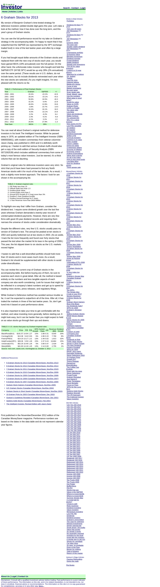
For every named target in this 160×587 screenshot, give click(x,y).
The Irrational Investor (75, 397)
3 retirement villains (74, 148)
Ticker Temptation (73, 381)
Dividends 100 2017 (74, 458)
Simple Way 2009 (73, 245)
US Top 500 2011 (73, 446)
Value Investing (73, 399)
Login (83, 8)
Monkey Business (73, 296)
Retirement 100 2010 (75, 472)
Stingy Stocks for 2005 (75, 320)
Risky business (72, 506)
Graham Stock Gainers (76, 302)
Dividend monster (73, 59)
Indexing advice (73, 82)
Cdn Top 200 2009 (74, 423)
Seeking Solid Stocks (75, 391)
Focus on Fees (72, 385)
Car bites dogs (72, 543)
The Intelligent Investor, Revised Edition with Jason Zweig (28, 404)
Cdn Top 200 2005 (74, 431)
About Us (5, 576)
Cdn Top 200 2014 (74, 413)
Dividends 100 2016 (74, 460)
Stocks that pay (73, 490)
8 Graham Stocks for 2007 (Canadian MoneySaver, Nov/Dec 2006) (32, 382)
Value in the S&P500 (75, 492)
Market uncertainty (74, 88)
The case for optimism (75, 522)
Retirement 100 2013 (75, 466)
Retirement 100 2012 (75, 468)
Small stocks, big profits (76, 528)
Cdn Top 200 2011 (74, 419)
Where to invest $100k (75, 494)
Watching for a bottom (75, 74)
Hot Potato (71, 484)
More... (41, 586)
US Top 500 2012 (73, 444)
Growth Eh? (71, 359)
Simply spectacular (74, 526)
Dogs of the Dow (73, 547)
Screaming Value (73, 55)
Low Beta (70, 112)
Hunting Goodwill (73, 347)
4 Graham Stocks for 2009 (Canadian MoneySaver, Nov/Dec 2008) (32, 375)
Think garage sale (74, 167)
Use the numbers (73, 96)
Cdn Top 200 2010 (74, 421)
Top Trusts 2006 (73, 480)
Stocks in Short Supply (75, 343)
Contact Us (23, 576)
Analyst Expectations (75, 154)
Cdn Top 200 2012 (74, 417)
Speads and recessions (76, 64)
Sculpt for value (73, 102)
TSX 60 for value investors (73, 67)
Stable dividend (73, 62)
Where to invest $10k (75, 496)
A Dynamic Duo (73, 334)
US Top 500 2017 (73, 435)
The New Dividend (74, 345)
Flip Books (70, 565)
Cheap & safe (72, 504)
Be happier (71, 130)
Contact (75, 8)
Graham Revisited (74, 377)
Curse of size (72, 86)
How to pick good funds (76, 159)
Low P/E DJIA (72, 80)
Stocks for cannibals (74, 541)
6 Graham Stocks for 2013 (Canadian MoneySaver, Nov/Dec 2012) (32, 363)
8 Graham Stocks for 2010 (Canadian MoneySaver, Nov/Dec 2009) (32, 372)
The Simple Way (73, 292)
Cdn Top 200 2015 (74, 411)
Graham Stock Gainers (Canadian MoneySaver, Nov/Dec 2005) (31, 385)
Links (20, 12)
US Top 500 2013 (73, 442)
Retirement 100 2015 (75, 462)
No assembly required (75, 533)
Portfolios (70, 21)
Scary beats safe (73, 92)
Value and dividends (74, 114)
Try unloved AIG (73, 118)
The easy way (72, 45)
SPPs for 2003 (72, 349)
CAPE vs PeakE (73, 108)
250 (68, 31)
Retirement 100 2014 (75, 464)
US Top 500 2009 (73, 450)
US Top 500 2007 (73, 454)
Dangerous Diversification (71, 364)
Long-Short (71, 132)
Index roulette (72, 142)
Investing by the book (75, 535)
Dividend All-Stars (74, 25)
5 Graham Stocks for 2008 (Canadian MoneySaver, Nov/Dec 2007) (32, 379)
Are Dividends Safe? (75, 306)
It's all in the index (74, 157)
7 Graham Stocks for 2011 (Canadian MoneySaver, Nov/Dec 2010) (32, 369)
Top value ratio (72, 110)
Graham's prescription (75, 520)
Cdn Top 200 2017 (74, 407)
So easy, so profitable (75, 545)
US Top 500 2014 (73, 440)
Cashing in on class (74, 140)
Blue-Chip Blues (73, 304)
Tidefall (69, 78)
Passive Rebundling (74, 559)
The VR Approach (73, 395)
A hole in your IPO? (74, 294)
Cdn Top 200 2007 (74, 427)
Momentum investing (75, 512)
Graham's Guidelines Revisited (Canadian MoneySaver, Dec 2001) (32, 398)
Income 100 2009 (73, 474)
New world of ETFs (74, 124)
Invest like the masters (75, 537)
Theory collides (72, 144)
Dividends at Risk (73, 340)
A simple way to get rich (76, 539)
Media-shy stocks (73, 84)
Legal (13, 576)
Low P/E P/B (72, 514)
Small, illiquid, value (74, 94)
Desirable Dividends (74, 353)
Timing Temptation (74, 247)
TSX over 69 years (74, 29)
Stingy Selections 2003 (76, 355)
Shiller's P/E (71, 136)
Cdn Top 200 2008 (74, 425)
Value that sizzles (73, 530)
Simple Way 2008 (73, 256)
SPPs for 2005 (72, 308)
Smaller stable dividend (76, 47)
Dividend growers (73, 518)
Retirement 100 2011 (75, 470)
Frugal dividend (73, 60)
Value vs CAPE (73, 104)
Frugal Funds (72, 375)
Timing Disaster (73, 361)
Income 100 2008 (73, 476)
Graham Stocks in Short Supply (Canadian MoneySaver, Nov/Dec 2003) (34, 391)
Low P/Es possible (74, 126)
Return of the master (75, 553)
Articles (12, 12)
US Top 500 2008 (73, 452)
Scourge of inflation (74, 150)
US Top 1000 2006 (74, 456)
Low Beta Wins (72, 161)
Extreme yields (72, 43)
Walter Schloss (72, 116)
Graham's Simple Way (75, 276)
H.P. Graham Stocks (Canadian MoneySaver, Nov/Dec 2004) (30, 388)
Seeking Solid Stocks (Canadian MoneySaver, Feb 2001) (28, 401)
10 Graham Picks (73, 357)
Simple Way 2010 (73, 235)
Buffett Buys (71, 486)
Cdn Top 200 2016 (74, 409)
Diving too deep (73, 146)
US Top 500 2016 (73, 437)
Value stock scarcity (74, 155)
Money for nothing (74, 549)
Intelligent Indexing (74, 326)
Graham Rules (72, 106)
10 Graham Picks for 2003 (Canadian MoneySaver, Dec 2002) (30, 394)
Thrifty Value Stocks (74, 342)
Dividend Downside (74, 134)
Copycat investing (74, 138)
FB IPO (70, 488)
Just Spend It (72, 379)
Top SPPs (70, 290)
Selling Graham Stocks (76, 314)
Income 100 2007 (73, 478)
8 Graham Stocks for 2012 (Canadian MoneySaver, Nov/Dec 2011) (32, 366)
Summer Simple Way (75, 498)
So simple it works (74, 532)
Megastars (74, 31)
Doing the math (73, 561)
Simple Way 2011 (73, 225)
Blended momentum (74, 57)
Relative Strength (73, 393)
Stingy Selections (73, 373)
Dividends (71, 516)
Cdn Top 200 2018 (74, 405)
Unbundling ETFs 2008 (76, 262)
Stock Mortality (72, 383)
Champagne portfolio (75, 53)
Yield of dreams (73, 551)
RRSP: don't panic (74, 351)
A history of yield (73, 332)
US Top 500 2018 (73, 433)
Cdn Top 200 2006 (74, 429)
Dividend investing (74, 508)
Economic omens (73, 152)
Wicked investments (74, 524)
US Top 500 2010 (73, 448)
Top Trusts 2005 (73, 482)
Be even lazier (72, 90)
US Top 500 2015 (73, 438)
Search (66, 8)
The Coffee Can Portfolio (72, 368)
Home (5, 12)
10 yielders (71, 128)
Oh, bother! (71, 76)
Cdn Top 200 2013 (74, 415)
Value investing (72, 510)
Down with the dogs (74, 371)
